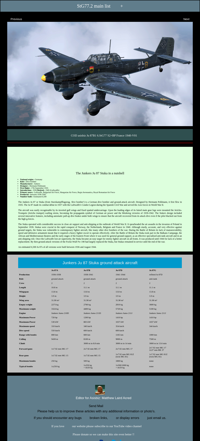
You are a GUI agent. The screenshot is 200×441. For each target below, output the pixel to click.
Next (189, 19)
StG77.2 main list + (100, 6)
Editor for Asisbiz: (100, 398)
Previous (13, 19)
